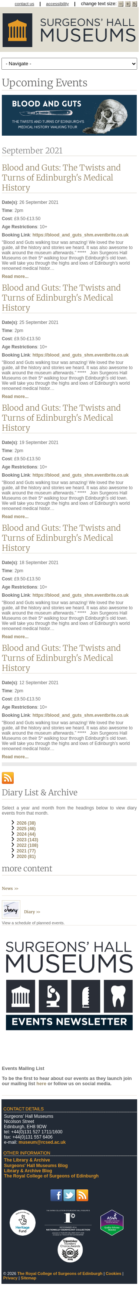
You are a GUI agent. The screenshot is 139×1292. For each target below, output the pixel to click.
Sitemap (28, 1278)
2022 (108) (27, 845)
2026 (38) (26, 823)
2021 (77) (26, 851)
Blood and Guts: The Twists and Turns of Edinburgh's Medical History (61, 178)
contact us (24, 3)
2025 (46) (26, 828)
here (41, 1083)
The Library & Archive (27, 1160)
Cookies (113, 1273)
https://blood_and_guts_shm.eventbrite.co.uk (81, 235)
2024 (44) (26, 834)
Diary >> (32, 911)
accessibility (57, 3)
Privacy (10, 1278)
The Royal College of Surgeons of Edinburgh (51, 1176)
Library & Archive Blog (28, 1170)
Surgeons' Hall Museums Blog (36, 1165)
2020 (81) (26, 856)
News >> (10, 888)
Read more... (15, 276)
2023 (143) (27, 839)
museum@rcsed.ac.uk (42, 1142)
